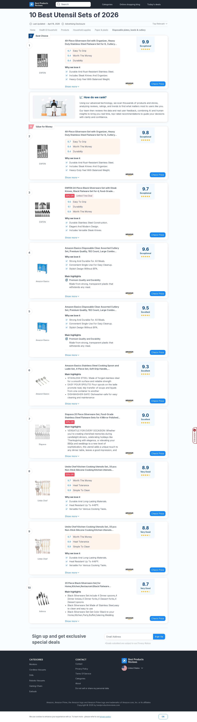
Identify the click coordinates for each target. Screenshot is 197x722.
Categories (107, 4)
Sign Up (158, 646)
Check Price (156, 83)
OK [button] (163, 716)
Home (32, 30)
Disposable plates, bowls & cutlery (128, 30)
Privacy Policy (81, 679)
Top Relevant (160, 24)
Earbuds (33, 701)
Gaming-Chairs (35, 696)
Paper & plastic (101, 30)
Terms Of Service (83, 684)
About (78, 693)
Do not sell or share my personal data (92, 698)
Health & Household (48, 30)
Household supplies (82, 30)
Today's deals (154, 4)
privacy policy (105, 717)
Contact (78, 674)
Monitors (33, 674)
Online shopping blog (130, 4)
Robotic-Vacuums (37, 690)
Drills (31, 685)
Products (65, 30)
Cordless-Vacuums (37, 680)
